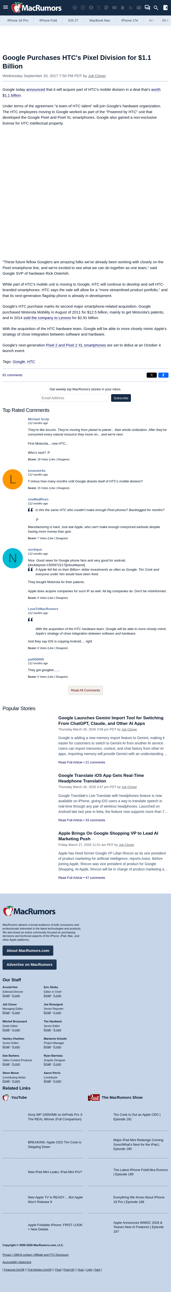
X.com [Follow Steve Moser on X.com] (16, 1081)
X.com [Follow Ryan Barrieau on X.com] (57, 1064)
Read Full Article (70, 762)
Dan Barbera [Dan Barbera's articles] (11, 1055)
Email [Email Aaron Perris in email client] (47, 1081)
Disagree (63, 459)
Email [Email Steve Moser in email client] (6, 1081)
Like (52, 459)
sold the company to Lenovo (47, 318)
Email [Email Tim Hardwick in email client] (47, 1029)
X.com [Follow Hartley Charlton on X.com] (16, 1046)
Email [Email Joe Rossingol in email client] (47, 1012)
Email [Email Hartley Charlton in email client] (6, 1046)
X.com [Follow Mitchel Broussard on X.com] (16, 1029)
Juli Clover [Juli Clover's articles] (10, 1004)
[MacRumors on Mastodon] (106, 7)
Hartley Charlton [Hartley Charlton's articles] (13, 1038)
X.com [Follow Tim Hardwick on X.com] (57, 1029)
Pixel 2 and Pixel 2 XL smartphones (76, 345)
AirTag (154, 20)
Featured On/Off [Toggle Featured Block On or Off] (14, 1269)
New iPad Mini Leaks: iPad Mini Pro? (55, 1172)
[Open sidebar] (165, 8)
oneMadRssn (38, 499)
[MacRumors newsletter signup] (138, 7)
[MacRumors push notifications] (122, 7)
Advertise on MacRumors (30, 964)
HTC (31, 361)
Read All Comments (85, 690)
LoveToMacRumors (43, 609)
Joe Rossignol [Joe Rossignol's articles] (53, 1004)
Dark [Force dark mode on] (97, 1269)
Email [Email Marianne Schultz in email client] (47, 1046)
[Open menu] (6, 7)
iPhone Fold (48, 20)
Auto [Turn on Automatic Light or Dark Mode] (81, 1269)
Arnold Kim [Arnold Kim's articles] (10, 987)
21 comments (95, 762)
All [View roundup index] (165, 20)
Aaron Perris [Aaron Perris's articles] (52, 1072)
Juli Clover (97, 76)
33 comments (95, 820)
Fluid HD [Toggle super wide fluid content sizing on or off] (68, 1269)
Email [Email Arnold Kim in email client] (6, 995)
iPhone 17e (129, 20)
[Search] (157, 8)
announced (35, 89)
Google (19, 361)
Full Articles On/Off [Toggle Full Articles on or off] (40, 1269)
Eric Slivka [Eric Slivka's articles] (51, 987)
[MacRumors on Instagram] (83, 7)
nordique (35, 549)
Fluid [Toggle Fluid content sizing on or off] (58, 1269)
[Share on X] (152, 375)
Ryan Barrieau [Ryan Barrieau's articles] (53, 1055)
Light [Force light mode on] (89, 1269)
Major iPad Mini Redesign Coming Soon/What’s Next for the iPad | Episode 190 (138, 1144)
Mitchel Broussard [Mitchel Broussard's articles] (15, 1021)
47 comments (95, 878)
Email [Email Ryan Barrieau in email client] (47, 1064)
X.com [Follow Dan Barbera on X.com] (16, 1064)
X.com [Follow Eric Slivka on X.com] (57, 995)
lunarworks (36, 471)
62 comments (12, 375)
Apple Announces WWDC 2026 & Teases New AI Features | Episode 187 (138, 1227)
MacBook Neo (100, 20)
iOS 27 (73, 20)
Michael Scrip (38, 419)
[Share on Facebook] (163, 375)
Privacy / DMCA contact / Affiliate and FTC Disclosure (36, 1254)
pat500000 (36, 659)
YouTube (19, 1097)
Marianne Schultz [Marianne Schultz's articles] (55, 1038)
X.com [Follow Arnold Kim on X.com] (16, 995)
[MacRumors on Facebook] (91, 7)
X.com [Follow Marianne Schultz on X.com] (57, 1046)
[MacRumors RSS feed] (130, 7)
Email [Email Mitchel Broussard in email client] (6, 1029)
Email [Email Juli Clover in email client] (6, 1012)
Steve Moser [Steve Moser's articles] (11, 1072)
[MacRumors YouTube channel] (114, 7)
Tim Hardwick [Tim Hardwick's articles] (53, 1021)
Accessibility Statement (17, 1262)
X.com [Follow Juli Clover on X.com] (16, 1012)
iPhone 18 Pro (17, 20)
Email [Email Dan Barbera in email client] (6, 1064)
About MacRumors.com (28, 950)
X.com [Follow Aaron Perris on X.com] (57, 1081)
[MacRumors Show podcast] (74, 7)
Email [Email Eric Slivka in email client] (47, 995)
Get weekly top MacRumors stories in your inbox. (86, 389)
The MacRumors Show (122, 1097)
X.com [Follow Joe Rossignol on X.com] (57, 1012)
